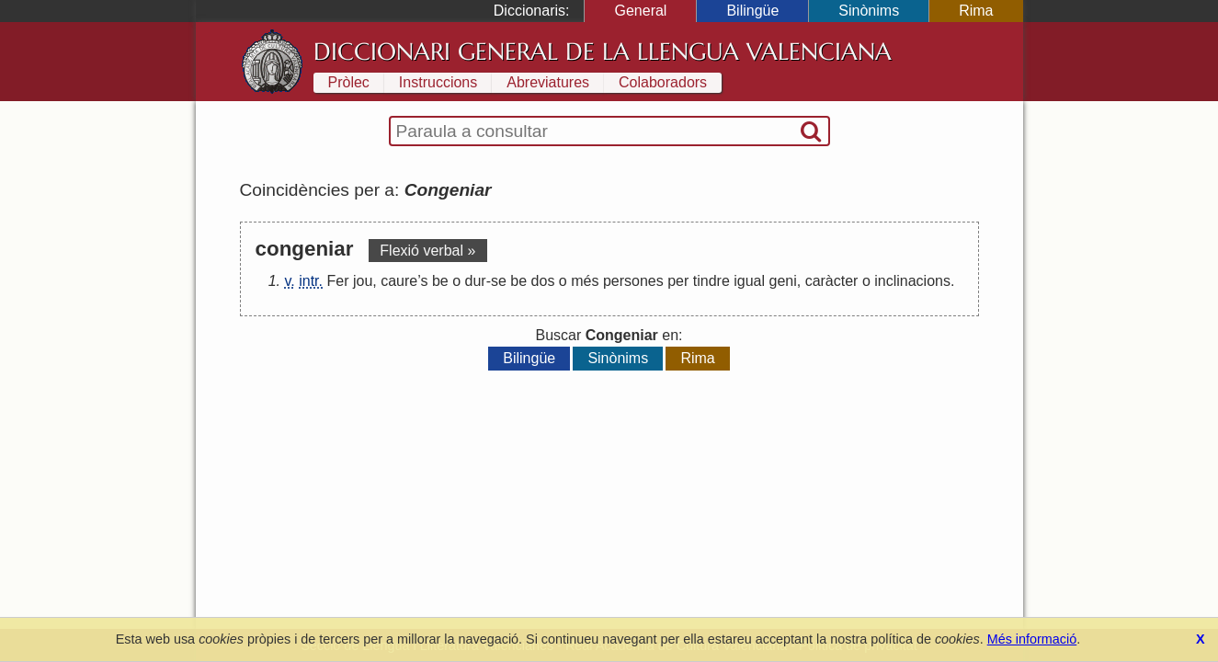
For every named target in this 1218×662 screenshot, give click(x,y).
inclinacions (912, 281)
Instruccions (438, 82)
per (678, 281)
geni (783, 281)
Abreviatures (548, 82)
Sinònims (868, 10)
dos (543, 281)
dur (475, 281)
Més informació (1032, 639)
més (584, 281)
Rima (976, 10)
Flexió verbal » (427, 250)
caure (399, 281)
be (440, 281)
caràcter (832, 281)
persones (633, 281)
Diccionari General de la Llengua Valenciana (602, 51)
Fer (337, 281)
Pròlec (349, 82)
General (640, 10)
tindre (711, 281)
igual (749, 281)
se (499, 281)
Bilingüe (752, 10)
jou (362, 281)
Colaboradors (663, 82)
